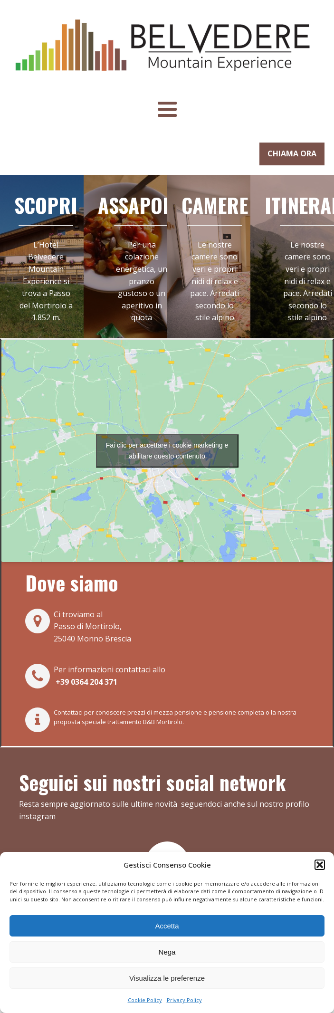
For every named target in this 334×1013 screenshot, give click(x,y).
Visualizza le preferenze (167, 978)
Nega (167, 952)
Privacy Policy (184, 999)
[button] (319, 865)
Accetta (167, 926)
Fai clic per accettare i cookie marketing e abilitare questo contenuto (167, 450)
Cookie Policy (145, 999)
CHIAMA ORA (291, 153)
